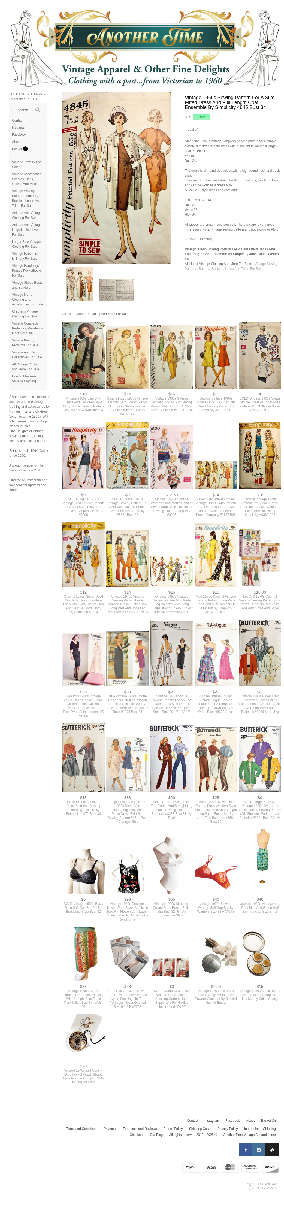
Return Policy (173, 1129)
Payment (110, 1129)
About (16, 142)
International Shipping (260, 1129)
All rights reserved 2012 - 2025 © (193, 1135)
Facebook (19, 135)
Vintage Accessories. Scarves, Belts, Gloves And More (27, 179)
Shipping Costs (200, 1129)
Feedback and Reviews (140, 1129)
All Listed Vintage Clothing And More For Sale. (218, 264)
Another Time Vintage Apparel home (249, 1135)
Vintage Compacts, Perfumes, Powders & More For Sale (28, 328)
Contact (17, 120)
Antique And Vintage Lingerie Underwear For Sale (27, 230)
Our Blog (156, 1135)
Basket (17, 149)
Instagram (19, 127)
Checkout (137, 1135)
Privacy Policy (227, 1129)
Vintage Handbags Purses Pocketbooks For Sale (27, 270)
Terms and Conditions (81, 1129)
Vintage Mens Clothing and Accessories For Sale (27, 299)
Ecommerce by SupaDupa (267, 1185)
